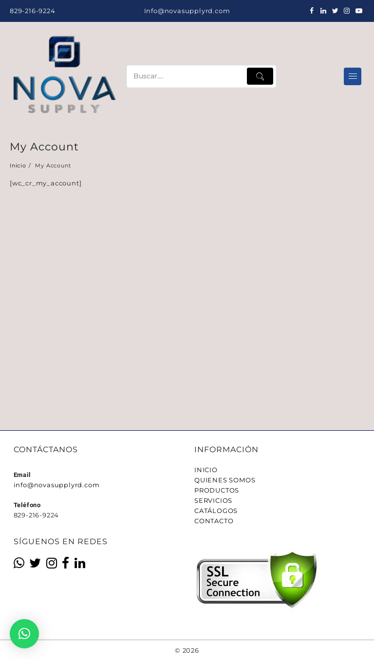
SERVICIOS (213, 500)
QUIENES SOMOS (224, 480)
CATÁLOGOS (216, 510)
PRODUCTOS (216, 490)
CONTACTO (213, 521)
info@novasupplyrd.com (57, 485)
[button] (24, 633)
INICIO (206, 470)
